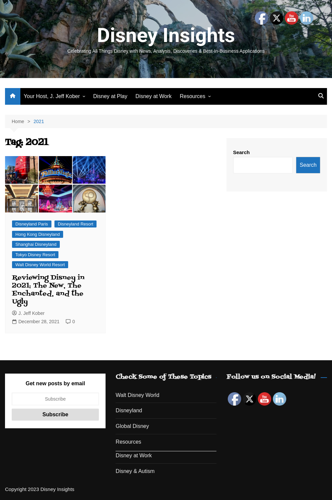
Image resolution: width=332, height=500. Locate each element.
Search (241, 152)
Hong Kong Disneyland (37, 234)
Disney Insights (166, 35)
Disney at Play (110, 96)
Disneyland (129, 410)
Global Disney (132, 426)
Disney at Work (154, 96)
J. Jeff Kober (28, 313)
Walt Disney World (137, 395)
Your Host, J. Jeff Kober (52, 96)
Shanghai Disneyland (35, 244)
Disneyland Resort (75, 223)
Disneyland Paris (31, 223)
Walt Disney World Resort (40, 264)
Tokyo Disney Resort (35, 254)
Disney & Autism (135, 471)
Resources (192, 96)
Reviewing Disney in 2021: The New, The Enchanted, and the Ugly (48, 290)
